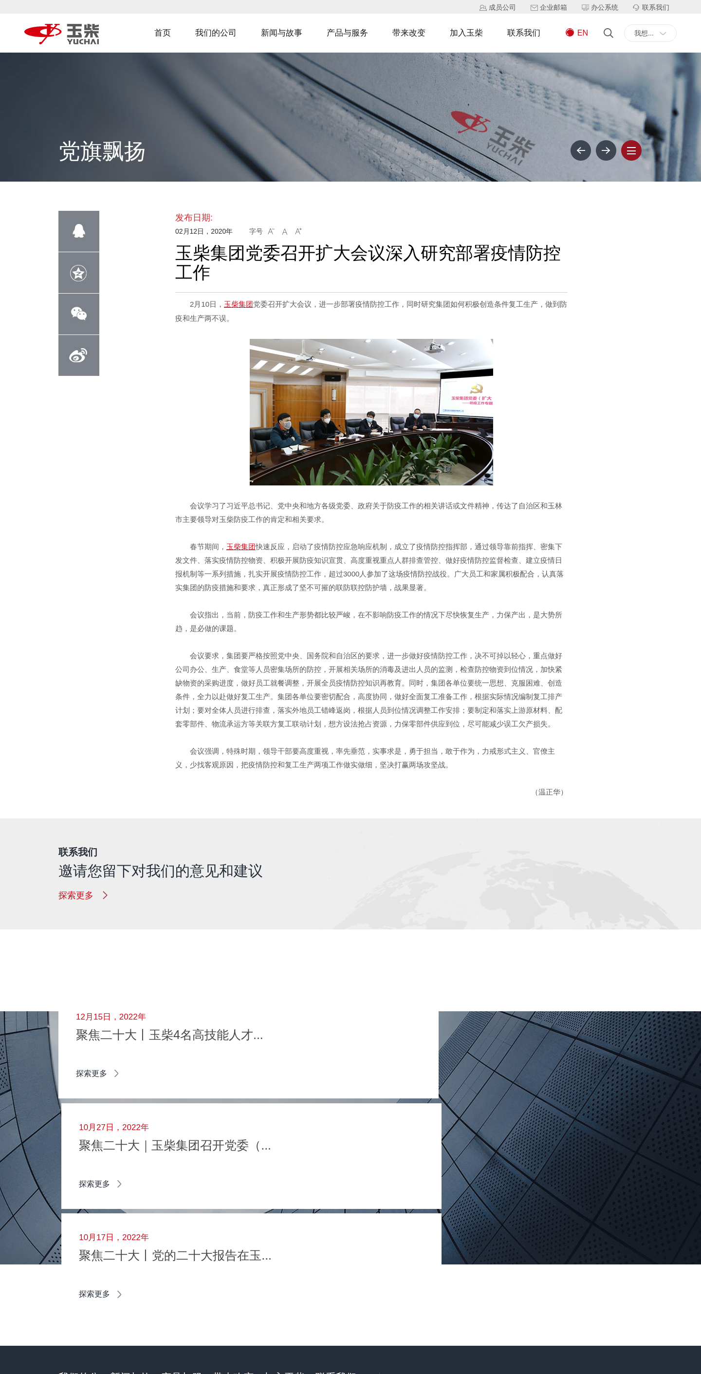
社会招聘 (277, 1201)
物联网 (223, 1201)
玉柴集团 (238, 304)
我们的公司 (216, 32)
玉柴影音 (123, 1262)
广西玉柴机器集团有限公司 (99, 1361)
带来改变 (408, 32)
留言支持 (329, 1185)
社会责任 (72, 1277)
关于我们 (72, 1215)
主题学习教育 (130, 1246)
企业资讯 (123, 1200)
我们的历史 (75, 1231)
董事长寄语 (75, 1200)
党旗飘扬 (123, 1231)
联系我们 (523, 32)
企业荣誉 (72, 1246)
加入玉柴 (466, 32)
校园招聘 (277, 1185)
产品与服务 (347, 32)
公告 (117, 1277)
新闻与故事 (281, 32)
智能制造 (226, 1216)
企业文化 (72, 1262)
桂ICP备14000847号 (182, 1361)
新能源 (223, 1185)
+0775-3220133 (460, 1240)
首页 (162, 32)
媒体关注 (123, 1215)
